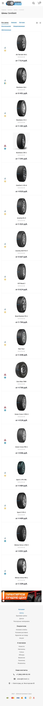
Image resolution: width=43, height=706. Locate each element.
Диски (21, 618)
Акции (21, 638)
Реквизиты (21, 663)
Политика (21, 660)
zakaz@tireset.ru (23, 679)
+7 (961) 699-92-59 (23, 674)
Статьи (21, 652)
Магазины (21, 649)
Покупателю (21, 626)
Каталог (21, 609)
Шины (21, 613)
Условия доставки (21, 632)
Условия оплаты (21, 630)
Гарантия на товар (21, 635)
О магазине (21, 643)
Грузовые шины (21, 616)
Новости (21, 646)
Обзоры (21, 655)
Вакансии (21, 658)
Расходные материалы (22, 621)
